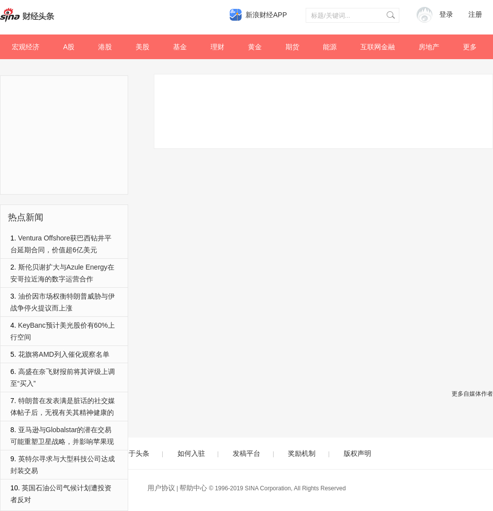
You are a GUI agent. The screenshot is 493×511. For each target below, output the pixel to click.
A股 (68, 47)
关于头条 (135, 453)
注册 (475, 14)
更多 (470, 47)
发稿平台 (246, 453)
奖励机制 (302, 453)
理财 (217, 47)
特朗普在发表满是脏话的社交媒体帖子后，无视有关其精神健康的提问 (62, 412)
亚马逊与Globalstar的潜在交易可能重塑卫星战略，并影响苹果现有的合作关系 (62, 441)
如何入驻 (191, 453)
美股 (142, 47)
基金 (180, 47)
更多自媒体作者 (472, 393)
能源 (330, 47)
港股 (105, 47)
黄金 (255, 47)
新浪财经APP (266, 15)
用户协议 (161, 488)
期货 (292, 47)
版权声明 (357, 453)
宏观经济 (25, 47)
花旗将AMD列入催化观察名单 (63, 354)
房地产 (429, 47)
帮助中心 (193, 488)
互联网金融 (377, 47)
